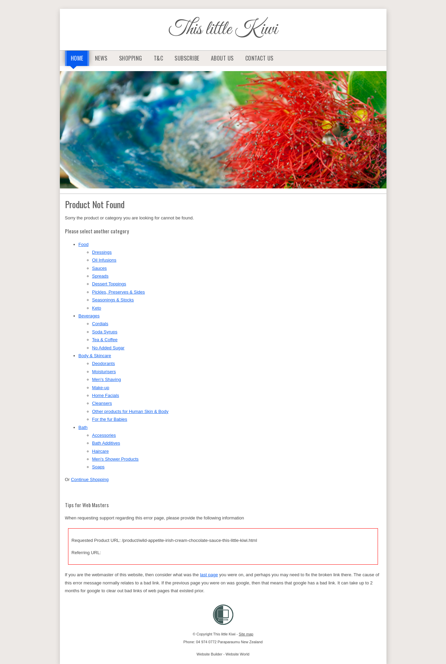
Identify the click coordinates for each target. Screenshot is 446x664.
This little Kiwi (223, 29)
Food (84, 244)
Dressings (102, 252)
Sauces (99, 268)
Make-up (101, 387)
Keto (96, 308)
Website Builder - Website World (223, 654)
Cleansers (102, 403)
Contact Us (259, 58)
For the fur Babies (109, 419)
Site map (246, 634)
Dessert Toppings (109, 283)
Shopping (130, 58)
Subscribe (187, 58)
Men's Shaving (106, 379)
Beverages (89, 315)
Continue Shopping (90, 479)
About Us (222, 58)
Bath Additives (106, 443)
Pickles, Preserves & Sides (118, 292)
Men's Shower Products (115, 459)
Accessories (104, 435)
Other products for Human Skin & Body (130, 411)
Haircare (100, 451)
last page (209, 574)
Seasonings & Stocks (113, 299)
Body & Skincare (95, 355)
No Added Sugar (108, 347)
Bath (83, 427)
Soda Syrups (104, 331)
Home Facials (105, 395)
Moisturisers (104, 371)
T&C (158, 58)
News (101, 58)
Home (77, 58)
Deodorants (103, 363)
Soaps (98, 466)
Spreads (100, 276)
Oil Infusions (104, 260)
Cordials (100, 323)
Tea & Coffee (105, 339)
